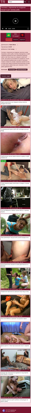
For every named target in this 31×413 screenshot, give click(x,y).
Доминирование (22, 69)
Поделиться (22, 39)
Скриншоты (15, 39)
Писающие (12, 69)
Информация (9, 39)
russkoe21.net (13, 410)
